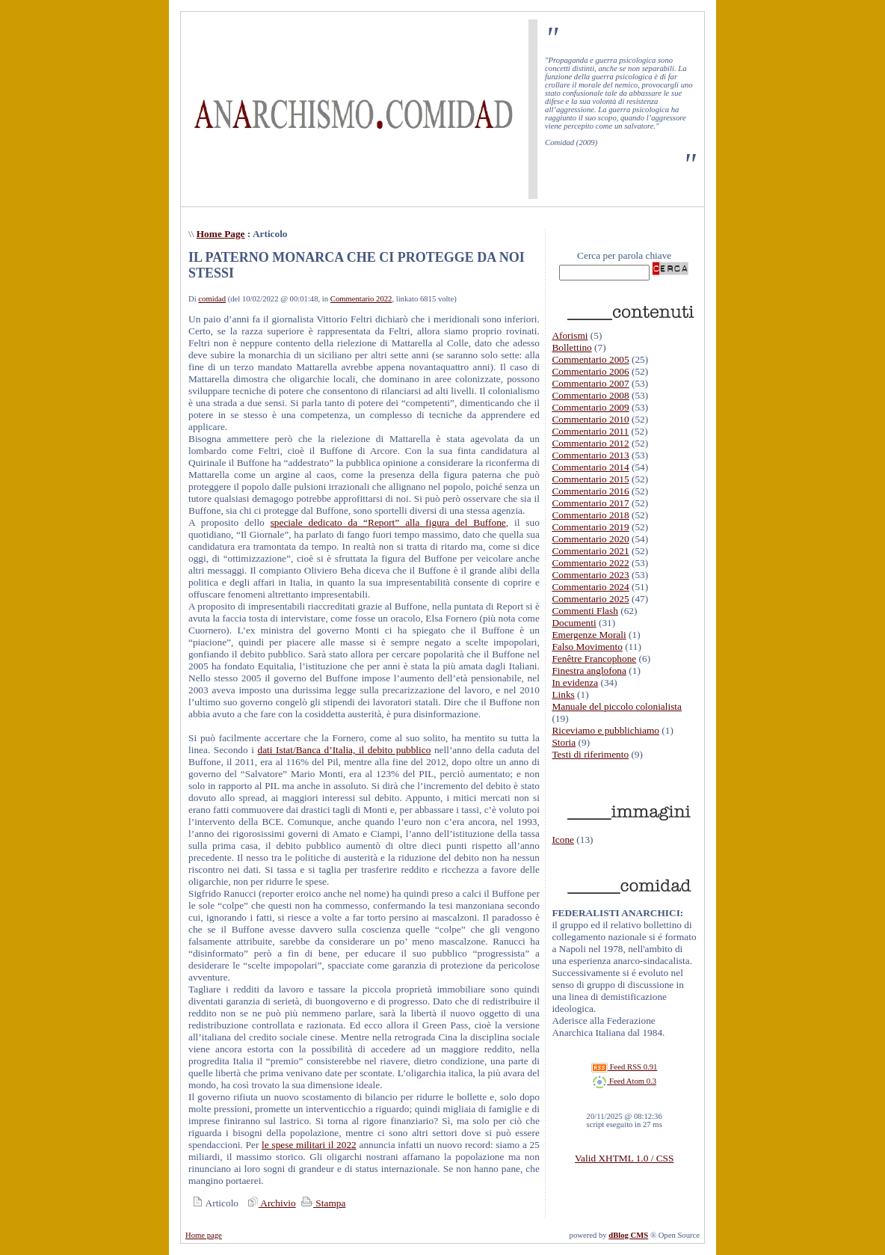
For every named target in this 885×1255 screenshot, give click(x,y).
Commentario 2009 (590, 407)
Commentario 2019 (590, 527)
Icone (563, 839)
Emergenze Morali (589, 634)
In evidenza (575, 682)
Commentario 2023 (590, 574)
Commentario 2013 (590, 455)
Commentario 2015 (590, 479)
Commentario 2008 (590, 395)
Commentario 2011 (590, 431)
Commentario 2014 (590, 467)
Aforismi (570, 335)
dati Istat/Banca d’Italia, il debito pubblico (344, 749)
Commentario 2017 (590, 503)
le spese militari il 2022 (309, 1144)
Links (563, 694)
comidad (212, 299)
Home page (203, 1235)
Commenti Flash (585, 610)
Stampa (321, 1203)
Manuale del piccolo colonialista (617, 706)
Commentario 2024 (590, 586)
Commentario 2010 (590, 419)
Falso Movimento (587, 646)
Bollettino (571, 347)
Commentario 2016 (590, 491)
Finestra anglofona (589, 670)
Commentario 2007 (590, 383)
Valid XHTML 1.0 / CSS (624, 1158)
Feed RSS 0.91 (624, 1067)
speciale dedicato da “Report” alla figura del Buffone (388, 522)
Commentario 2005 (590, 359)
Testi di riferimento (590, 754)
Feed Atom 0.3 (624, 1081)
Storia (564, 742)
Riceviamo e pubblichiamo (605, 730)
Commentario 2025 (590, 598)
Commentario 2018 (590, 515)
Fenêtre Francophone (594, 658)
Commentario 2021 (590, 550)
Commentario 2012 (590, 443)
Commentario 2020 (590, 538)
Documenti (574, 622)
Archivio (270, 1203)
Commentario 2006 (590, 371)
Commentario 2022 (361, 299)
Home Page (221, 233)
